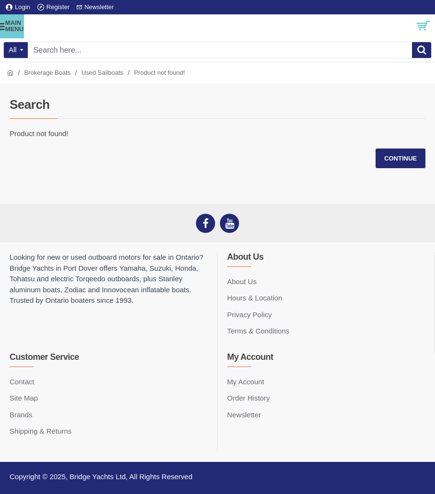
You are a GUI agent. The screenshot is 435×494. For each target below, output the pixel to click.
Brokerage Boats (47, 72)
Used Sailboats (102, 72)
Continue (400, 158)
